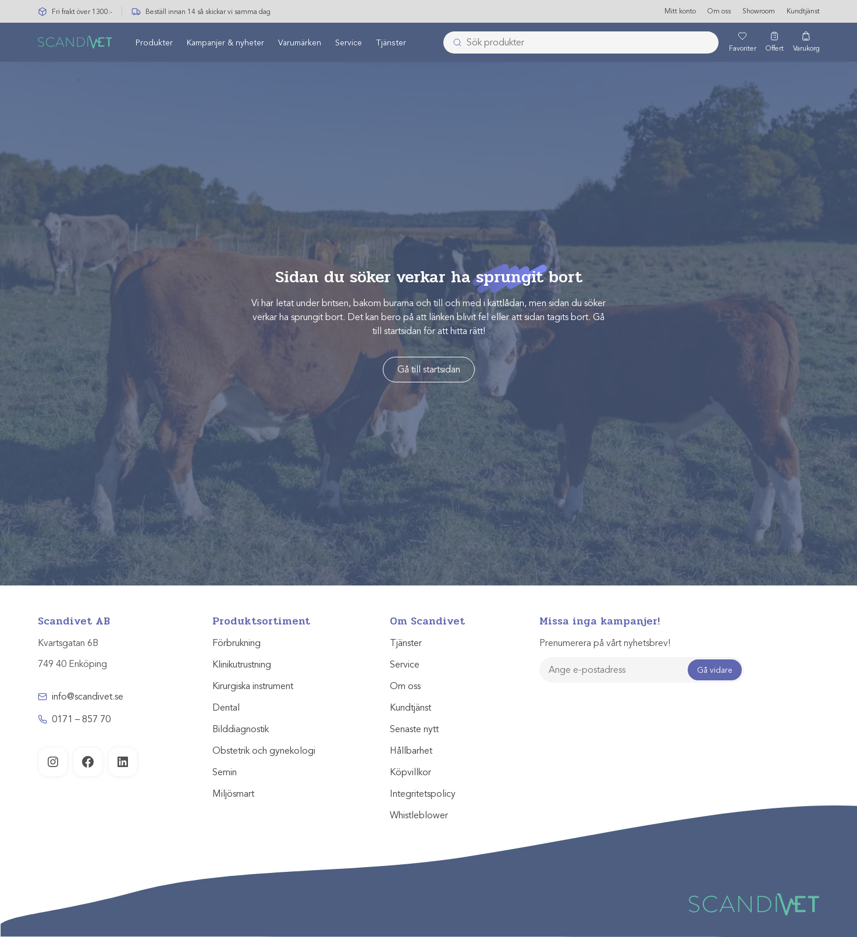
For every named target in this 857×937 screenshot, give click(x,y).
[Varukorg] (806, 42)
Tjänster (391, 43)
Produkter (154, 43)
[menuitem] (154, 42)
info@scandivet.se (87, 696)
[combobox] (581, 42)
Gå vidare (714, 670)
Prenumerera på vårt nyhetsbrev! (604, 643)
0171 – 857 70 (81, 719)
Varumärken (299, 43)
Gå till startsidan (428, 369)
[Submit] (453, 42)
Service (348, 43)
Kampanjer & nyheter (225, 43)
